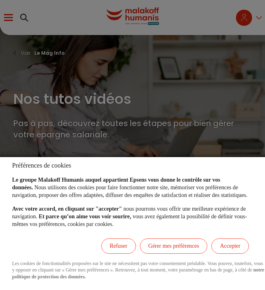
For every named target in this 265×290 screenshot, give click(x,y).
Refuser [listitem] (118, 246)
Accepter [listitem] (230, 246)
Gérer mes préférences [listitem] (173, 246)
